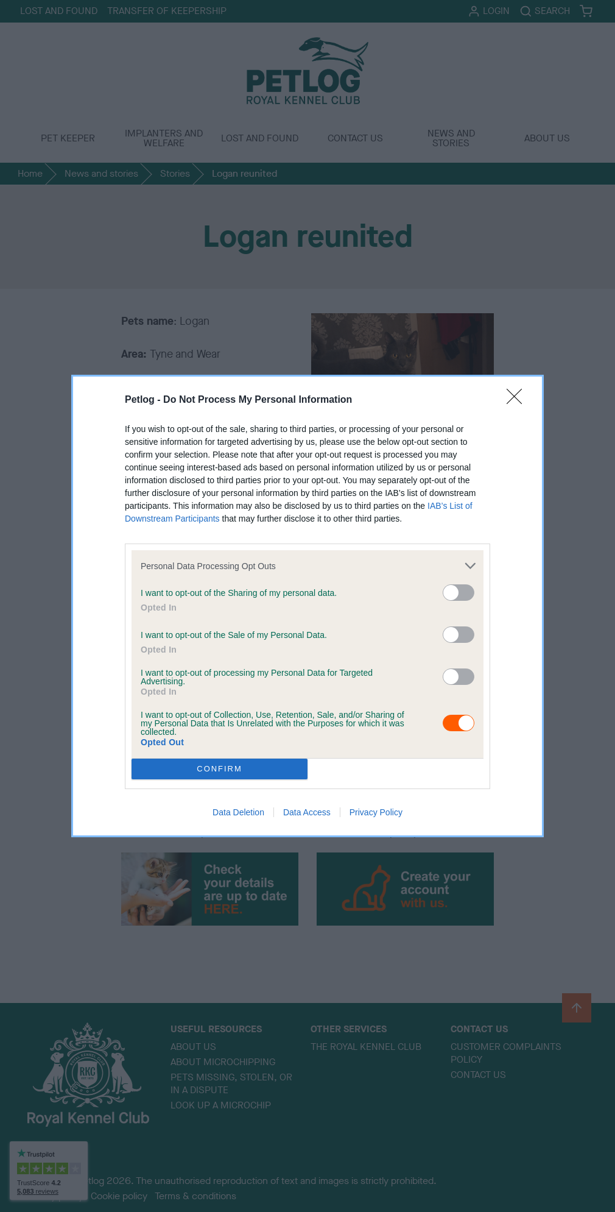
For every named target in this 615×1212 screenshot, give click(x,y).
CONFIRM (219, 769)
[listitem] (307, 565)
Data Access (307, 812)
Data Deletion (238, 812)
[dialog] (307, 606)
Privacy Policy (376, 812)
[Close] (518, 400)
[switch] (458, 592)
